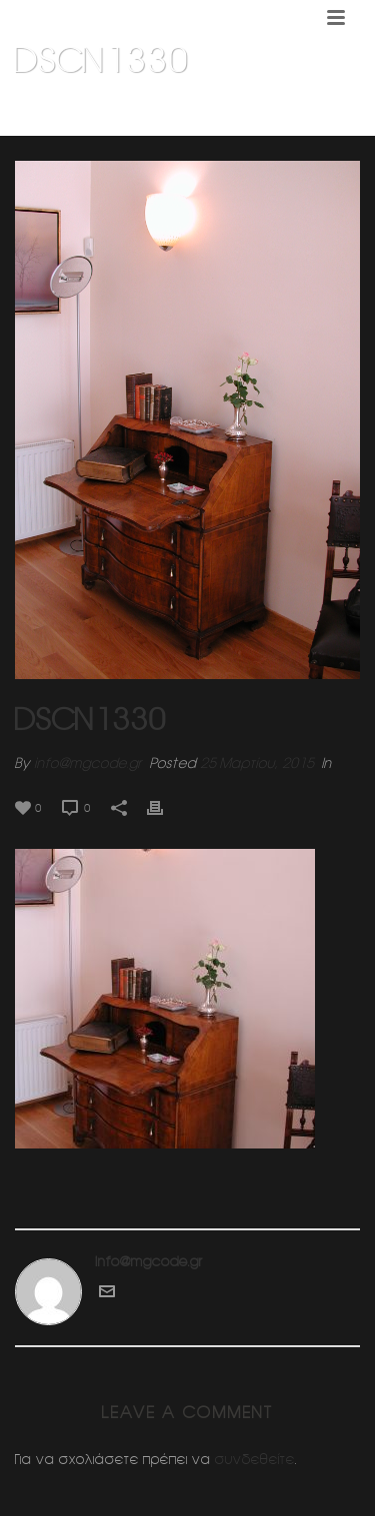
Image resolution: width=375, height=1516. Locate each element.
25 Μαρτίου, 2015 (257, 763)
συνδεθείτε (255, 1459)
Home (48, 111)
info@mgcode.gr (88, 763)
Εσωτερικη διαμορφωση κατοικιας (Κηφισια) (206, 111)
